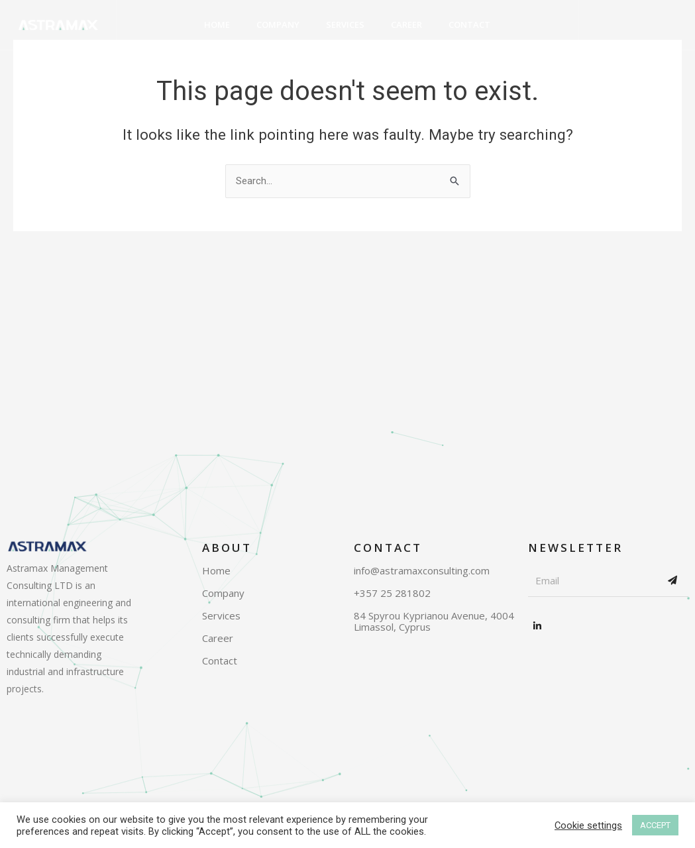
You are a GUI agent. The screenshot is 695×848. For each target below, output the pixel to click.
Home (217, 24)
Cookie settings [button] (588, 825)
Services (345, 24)
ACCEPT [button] (655, 825)
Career (406, 24)
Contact (469, 24)
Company (277, 24)
